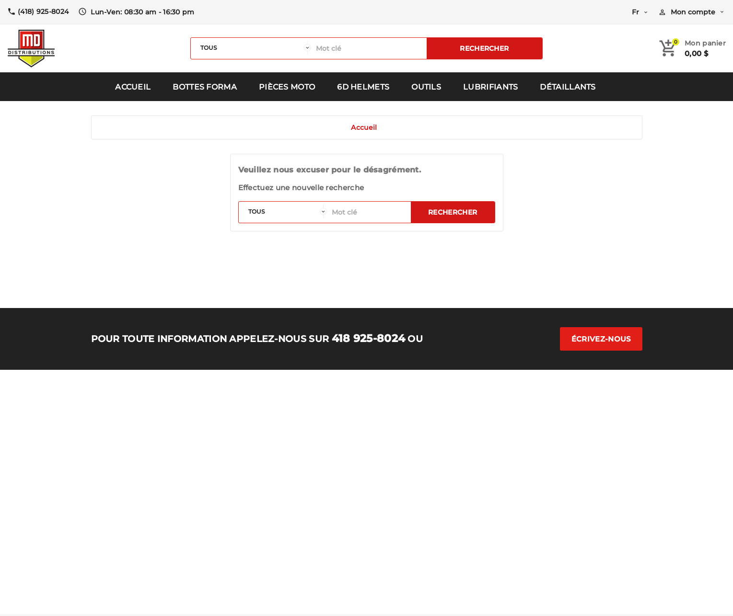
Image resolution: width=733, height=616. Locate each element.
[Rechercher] (369, 48)
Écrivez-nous (601, 338)
